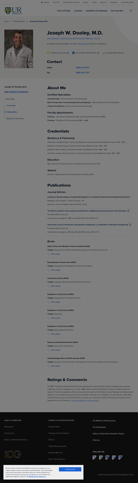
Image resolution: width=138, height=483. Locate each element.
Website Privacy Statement (37, 476)
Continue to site (70, 469)
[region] (43, 472)
